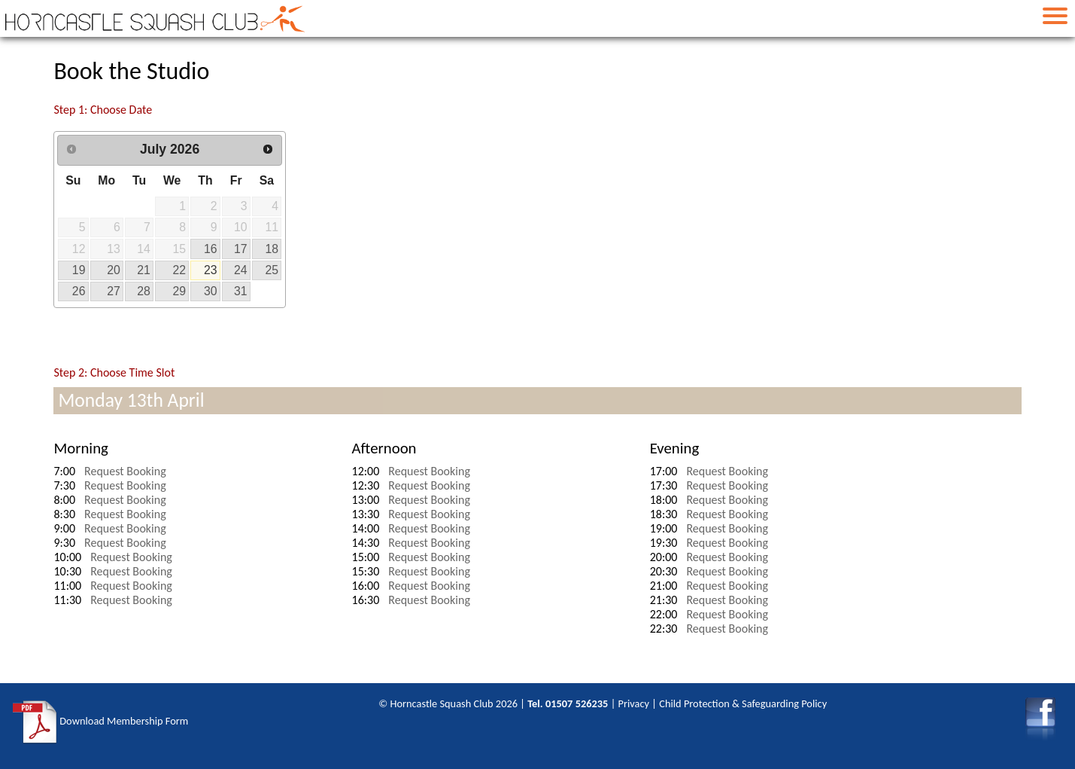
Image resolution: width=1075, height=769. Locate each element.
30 (210, 291)
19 (79, 270)
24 (240, 270)
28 (143, 291)
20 (113, 270)
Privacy (634, 703)
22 (180, 270)
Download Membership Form (100, 722)
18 (271, 249)
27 (113, 291)
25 (271, 270)
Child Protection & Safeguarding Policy (743, 703)
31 (240, 291)
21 (143, 270)
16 (210, 249)
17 (240, 249)
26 (79, 291)
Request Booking (125, 471)
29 (180, 291)
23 (210, 270)
